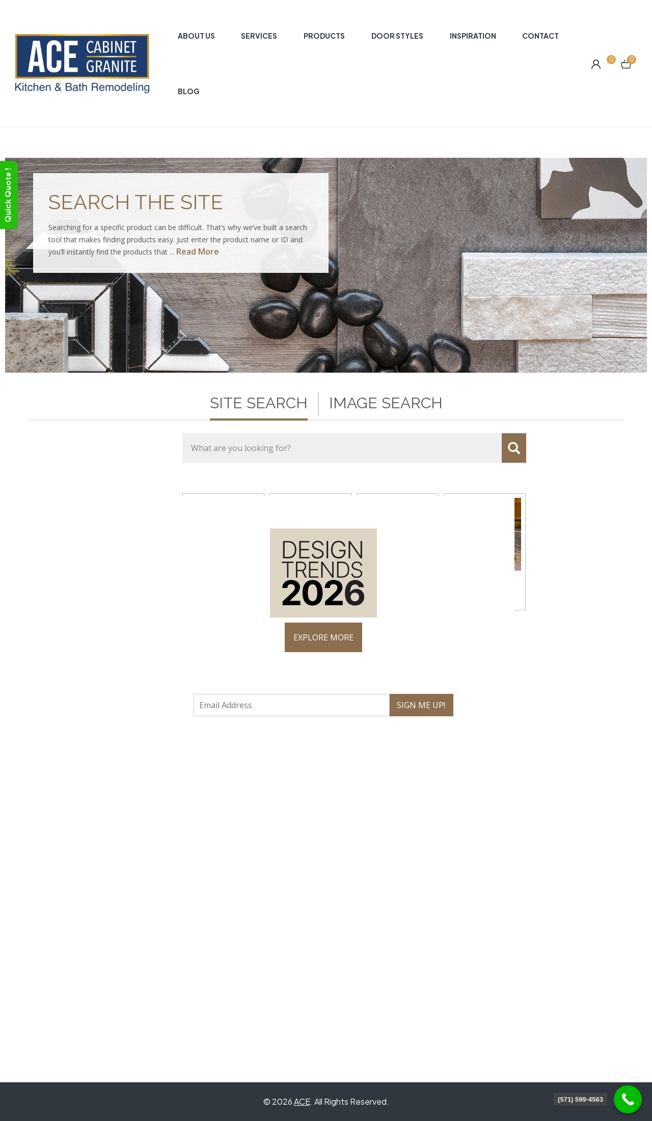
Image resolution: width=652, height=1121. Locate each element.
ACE (302, 1101)
